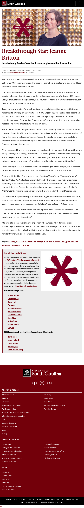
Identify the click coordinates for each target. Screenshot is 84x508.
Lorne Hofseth (13, 340)
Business (5, 398)
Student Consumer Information (48, 499)
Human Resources (50, 448)
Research (20, 242)
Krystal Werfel (13, 325)
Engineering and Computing (11, 405)
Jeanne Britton (13, 296)
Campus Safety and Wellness (11, 486)
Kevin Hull (12, 302)
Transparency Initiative (70, 499)
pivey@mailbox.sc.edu (17, 72)
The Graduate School (9, 409)
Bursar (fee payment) (9, 455)
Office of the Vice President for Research (23, 260)
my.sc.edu (5, 479)
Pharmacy (47, 395)
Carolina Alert (6, 472)
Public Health (48, 398)
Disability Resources (9, 462)
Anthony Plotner (14, 312)
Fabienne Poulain (15, 315)
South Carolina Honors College (54, 405)
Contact (60, 502)
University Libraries (20, 246)
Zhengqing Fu (13, 299)
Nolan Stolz (12, 321)
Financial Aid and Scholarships (12, 451)
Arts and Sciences (8, 395)
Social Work (48, 402)
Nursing (4, 434)
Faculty (11, 242)
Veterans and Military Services (12, 458)
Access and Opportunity (52, 444)
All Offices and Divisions (52, 458)
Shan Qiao (12, 318)
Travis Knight (13, 344)
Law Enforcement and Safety (54, 451)
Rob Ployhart (13, 347)
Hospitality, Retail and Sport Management (16, 412)
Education (5, 402)
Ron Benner (12, 337)
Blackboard (5, 483)
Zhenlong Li (12, 305)
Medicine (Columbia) (9, 423)
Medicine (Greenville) (9, 426)
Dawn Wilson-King (15, 350)
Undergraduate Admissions (11, 448)
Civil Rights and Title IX (29, 502)
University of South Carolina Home (13, 3)
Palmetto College (50, 409)
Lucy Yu (11, 328)
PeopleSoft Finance (8, 490)
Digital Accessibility (47, 502)
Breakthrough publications (26, 286)
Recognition (42, 242)
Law (3, 419)
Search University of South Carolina (72, 3)
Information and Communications (13, 416)
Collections (30, 242)
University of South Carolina (15, 499)
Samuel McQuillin (15, 309)
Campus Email (6, 476)
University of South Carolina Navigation (79, 3)
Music (4, 430)
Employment (6, 444)
